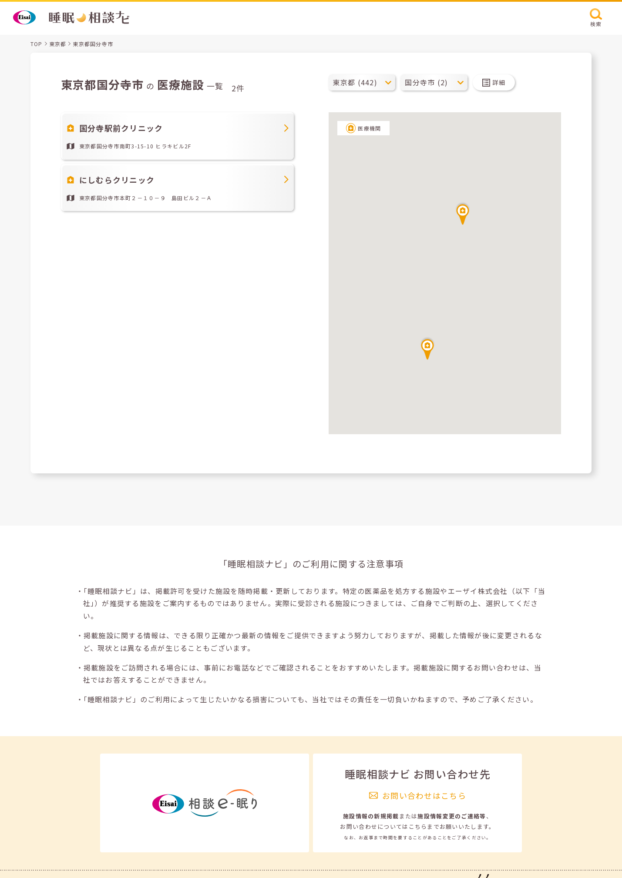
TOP (36, 43)
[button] (427, 348)
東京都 (58, 43)
